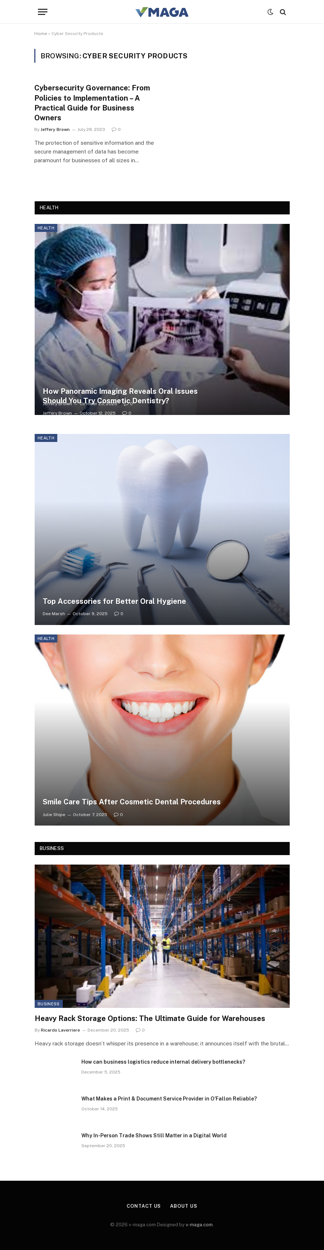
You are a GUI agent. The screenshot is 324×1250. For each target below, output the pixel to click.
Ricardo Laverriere (60, 1030)
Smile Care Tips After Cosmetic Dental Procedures (132, 801)
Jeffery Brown (55, 129)
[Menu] (42, 12)
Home (40, 33)
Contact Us (144, 1206)
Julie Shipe (54, 814)
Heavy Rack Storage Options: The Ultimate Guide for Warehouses (150, 1018)
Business (49, 1004)
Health (46, 228)
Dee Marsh (54, 613)
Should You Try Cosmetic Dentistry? (106, 400)
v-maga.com (199, 1224)
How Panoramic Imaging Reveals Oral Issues (120, 391)
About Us (183, 1206)
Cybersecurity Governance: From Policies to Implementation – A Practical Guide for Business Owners (92, 103)
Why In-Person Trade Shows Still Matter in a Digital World (154, 1135)
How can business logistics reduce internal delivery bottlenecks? (163, 1062)
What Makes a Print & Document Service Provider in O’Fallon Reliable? (169, 1099)
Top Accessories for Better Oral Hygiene (114, 601)
